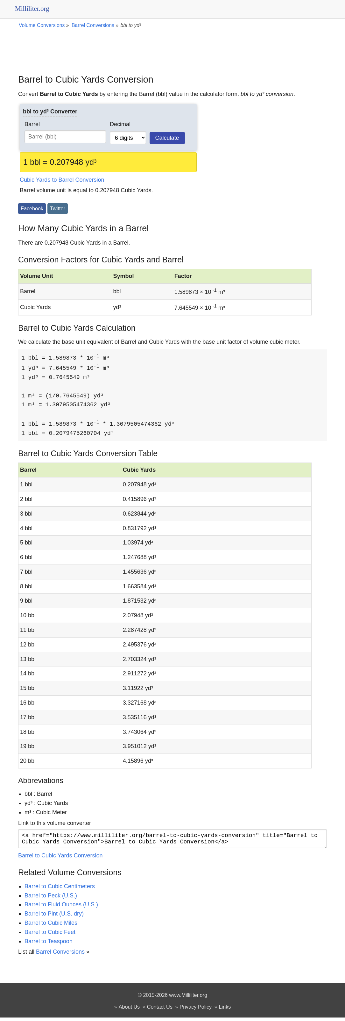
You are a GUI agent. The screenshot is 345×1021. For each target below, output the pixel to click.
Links (225, 1010)
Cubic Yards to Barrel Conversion (62, 180)
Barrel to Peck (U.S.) (51, 899)
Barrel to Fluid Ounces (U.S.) (61, 908)
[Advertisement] (172, 48)
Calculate (167, 138)
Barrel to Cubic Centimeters (60, 890)
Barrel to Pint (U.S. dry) (54, 917)
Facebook (32, 208)
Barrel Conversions (60, 955)
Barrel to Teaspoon (49, 945)
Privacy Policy (196, 1010)
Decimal (120, 124)
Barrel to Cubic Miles (51, 926)
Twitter (57, 208)
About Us (129, 1010)
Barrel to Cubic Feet (50, 935)
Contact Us (159, 1010)
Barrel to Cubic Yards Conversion (60, 859)
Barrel (32, 124)
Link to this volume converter (54, 824)
